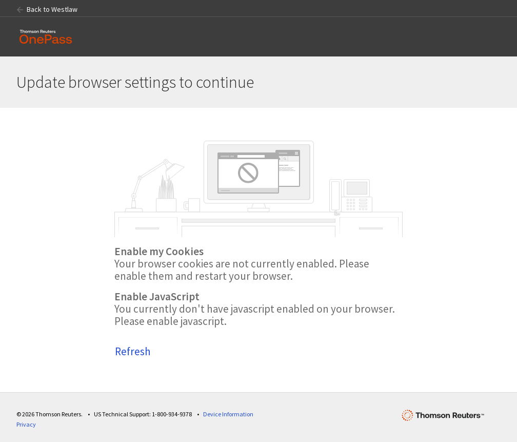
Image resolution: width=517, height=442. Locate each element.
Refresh (133, 351)
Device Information (228, 414)
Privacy (26, 424)
